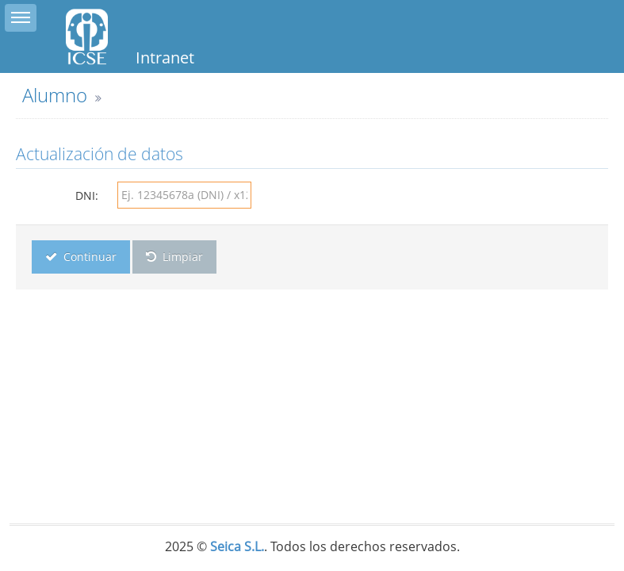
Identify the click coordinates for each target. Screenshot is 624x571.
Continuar (81, 256)
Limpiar (174, 256)
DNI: (86, 195)
